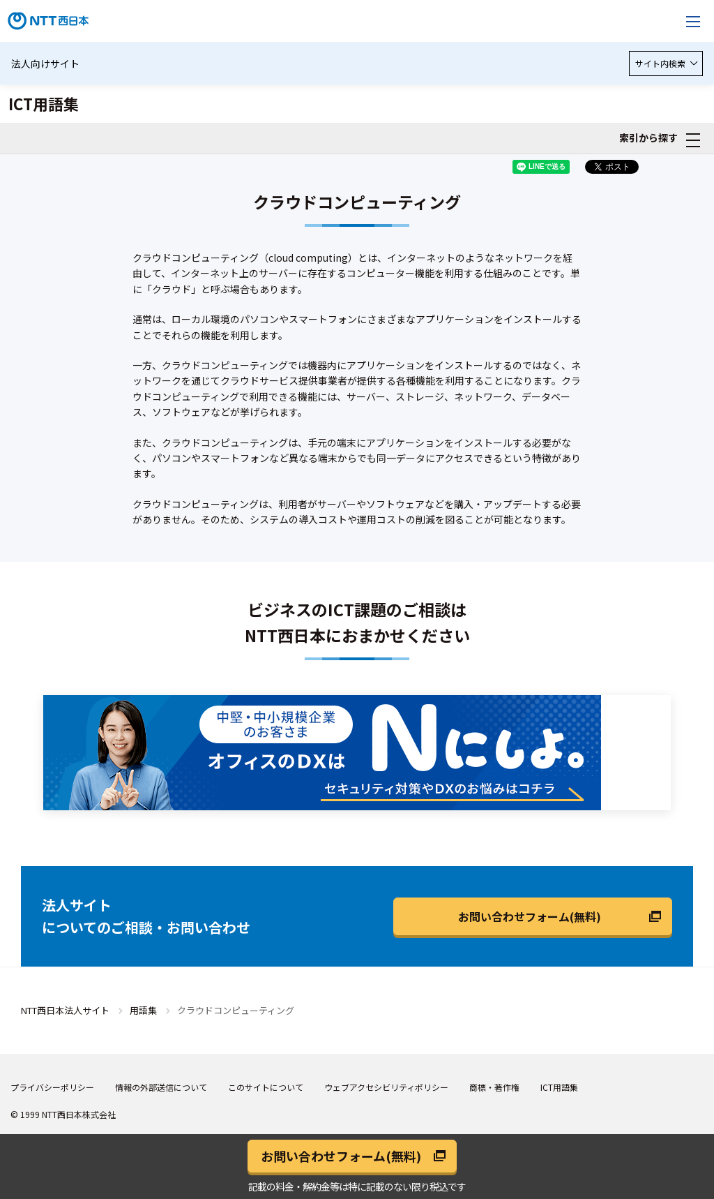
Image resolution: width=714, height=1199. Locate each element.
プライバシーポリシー (52, 1087)
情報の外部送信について (161, 1087)
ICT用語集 (559, 1087)
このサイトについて (265, 1087)
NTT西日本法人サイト (65, 1010)
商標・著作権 (494, 1087)
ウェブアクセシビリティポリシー (386, 1087)
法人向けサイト (45, 63)
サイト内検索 (666, 63)
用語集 (143, 1010)
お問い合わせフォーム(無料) (529, 916)
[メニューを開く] (693, 21)
